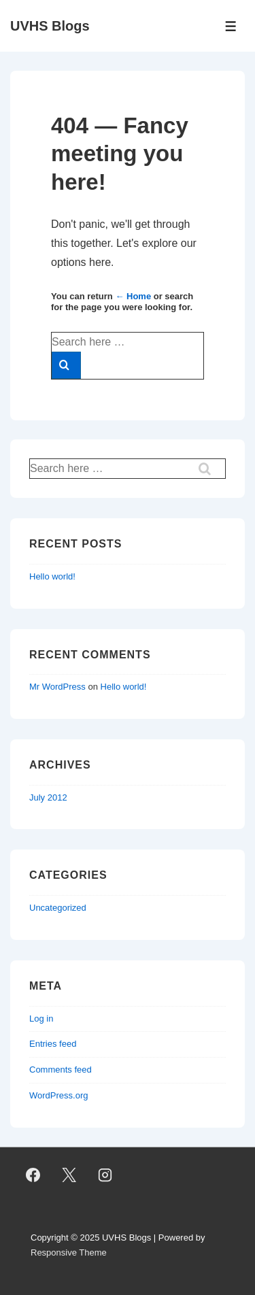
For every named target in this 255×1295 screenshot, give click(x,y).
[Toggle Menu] (231, 26)
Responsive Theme (69, 1252)
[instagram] (105, 1175)
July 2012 (48, 797)
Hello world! (52, 576)
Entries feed (52, 1044)
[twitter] (69, 1175)
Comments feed (60, 1069)
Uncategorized (57, 908)
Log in (41, 1018)
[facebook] (33, 1175)
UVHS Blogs (50, 25)
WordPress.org (58, 1095)
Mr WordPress (57, 687)
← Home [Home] (133, 296)
